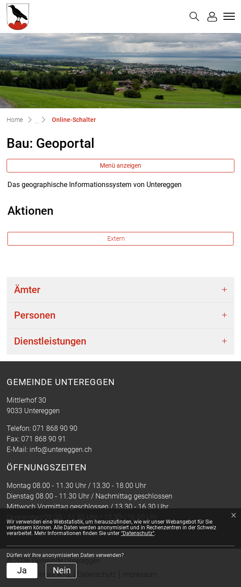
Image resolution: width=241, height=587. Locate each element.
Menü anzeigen (120, 165)
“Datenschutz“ (137, 533)
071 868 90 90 (55, 428)
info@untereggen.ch (60, 449)
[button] (194, 16)
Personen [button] (34, 315)
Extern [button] (116, 238)
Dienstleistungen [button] (50, 341)
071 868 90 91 (43, 439)
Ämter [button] (27, 289)
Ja (22, 570)
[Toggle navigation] (227, 16)
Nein (62, 570)
